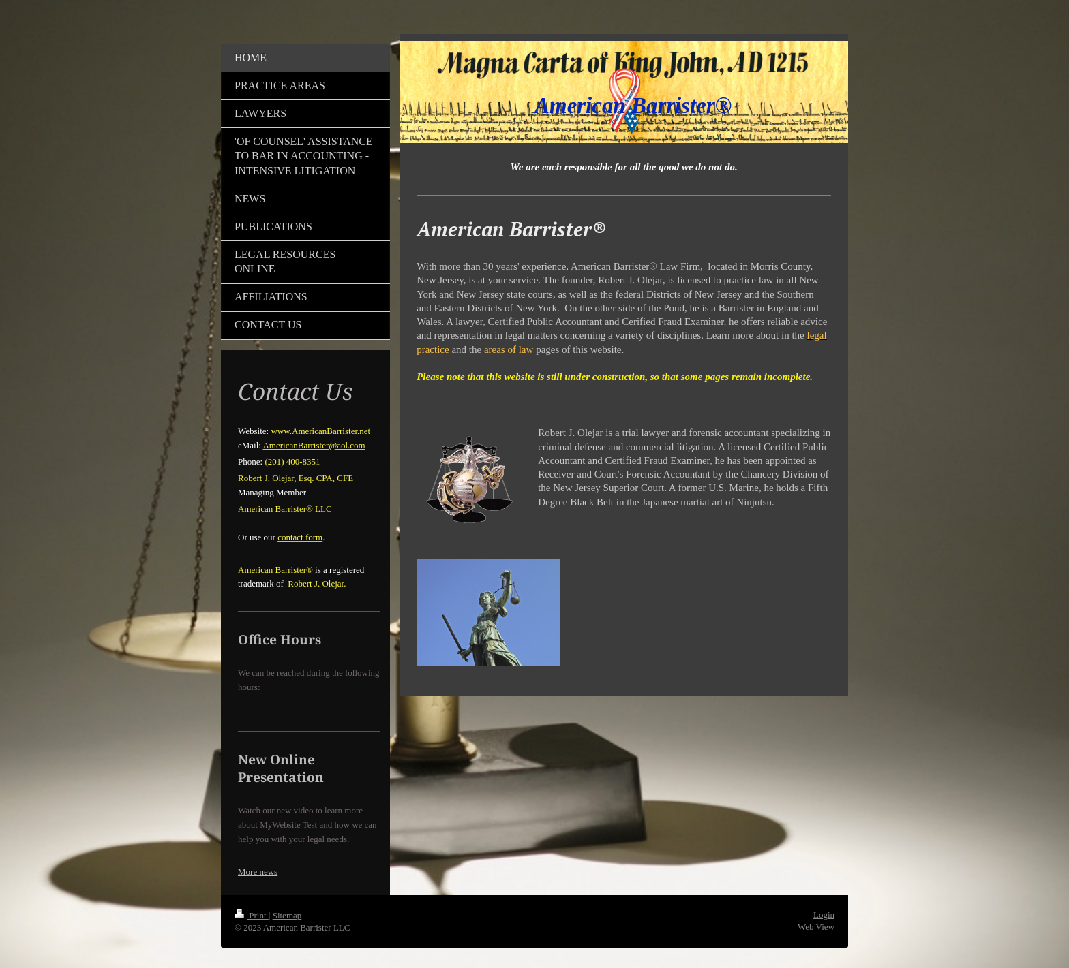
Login (823, 914)
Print (252, 915)
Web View (816, 927)
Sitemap (287, 915)
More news (257, 871)
